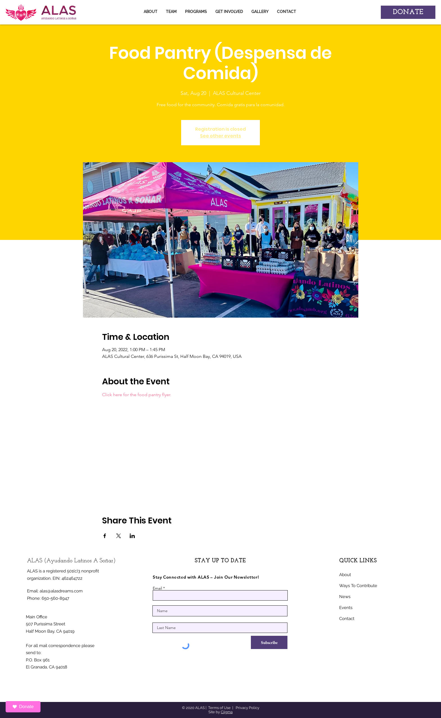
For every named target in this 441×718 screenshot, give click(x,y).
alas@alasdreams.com (61, 591)
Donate (23, 706)
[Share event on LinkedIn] (132, 536)
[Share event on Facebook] (104, 536)
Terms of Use (219, 708)
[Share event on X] (118, 536)
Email (157, 588)
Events (345, 607)
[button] (260, 11)
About (345, 574)
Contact (346, 618)
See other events (220, 136)
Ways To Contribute (358, 585)
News (344, 596)
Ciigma (227, 712)
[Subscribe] (269, 642)
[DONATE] (408, 12)
